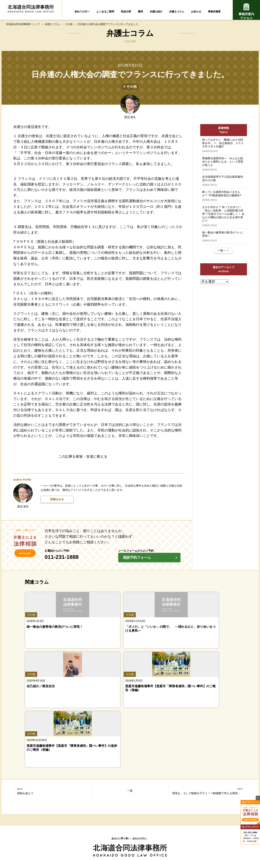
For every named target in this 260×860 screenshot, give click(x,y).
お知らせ (196, 11)
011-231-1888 (78, 561)
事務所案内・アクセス (217, 816)
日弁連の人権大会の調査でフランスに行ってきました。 (109, 27)
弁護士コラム (176, 11)
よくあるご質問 (105, 11)
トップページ (130, 754)
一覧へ (224, 289)
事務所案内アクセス (246, 11)
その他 (68, 27)
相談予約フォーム (151, 562)
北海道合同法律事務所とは (89, 836)
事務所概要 (214, 11)
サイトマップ (121, 836)
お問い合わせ (144, 836)
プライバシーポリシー (173, 836)
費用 (140, 11)
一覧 (129, 681)
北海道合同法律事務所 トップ (23, 27)
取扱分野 (126, 11)
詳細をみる (57, 502)
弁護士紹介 (156, 11)
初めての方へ (82, 11)
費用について (217, 807)
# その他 (130, 90)
